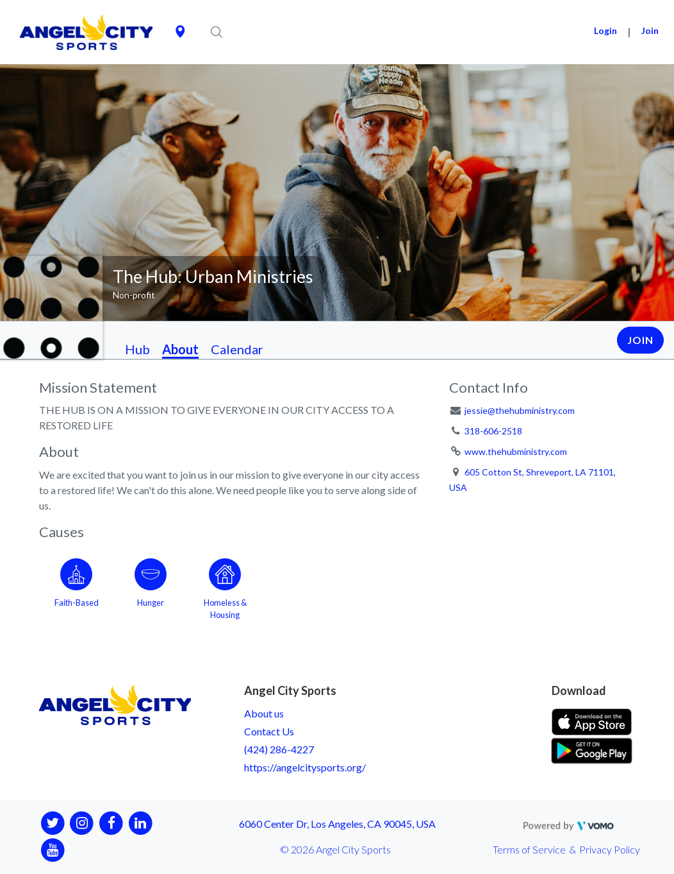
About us (264, 713)
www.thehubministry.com (515, 451)
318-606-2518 (493, 430)
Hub (137, 349)
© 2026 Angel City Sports (335, 849)
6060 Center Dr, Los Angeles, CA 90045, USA (337, 824)
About (180, 349)
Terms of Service (529, 849)
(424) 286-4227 (279, 749)
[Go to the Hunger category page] (151, 586)
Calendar (237, 349)
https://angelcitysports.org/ (305, 767)
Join (650, 30)
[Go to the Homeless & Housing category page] (225, 586)
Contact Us (269, 731)
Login (605, 30)
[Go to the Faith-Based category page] (76, 586)
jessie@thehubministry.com (519, 410)
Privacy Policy (609, 849)
